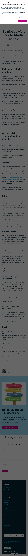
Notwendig (3, 17)
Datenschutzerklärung (5, 15)
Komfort (16, 17)
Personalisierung (22, 17)
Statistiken (10, 17)
